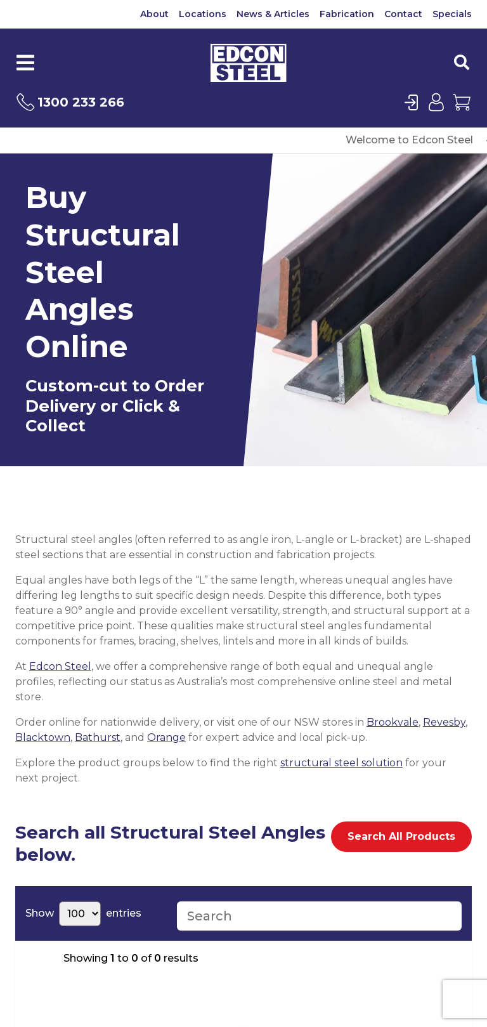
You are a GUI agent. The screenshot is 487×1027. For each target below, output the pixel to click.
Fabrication (347, 14)
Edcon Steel (60, 666)
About (154, 14)
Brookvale (393, 722)
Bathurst (97, 737)
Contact (403, 14)
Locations (202, 14)
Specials (452, 14)
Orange (166, 737)
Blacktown (42, 737)
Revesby (444, 722)
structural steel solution (341, 763)
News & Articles (273, 14)
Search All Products (401, 836)
